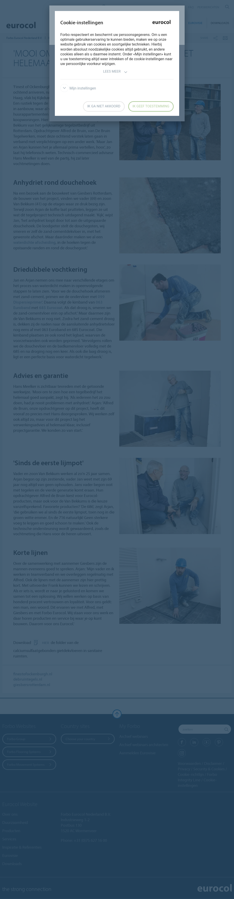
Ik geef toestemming (151, 106)
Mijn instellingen (78, 88)
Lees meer (115, 72)
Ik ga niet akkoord (103, 106)
